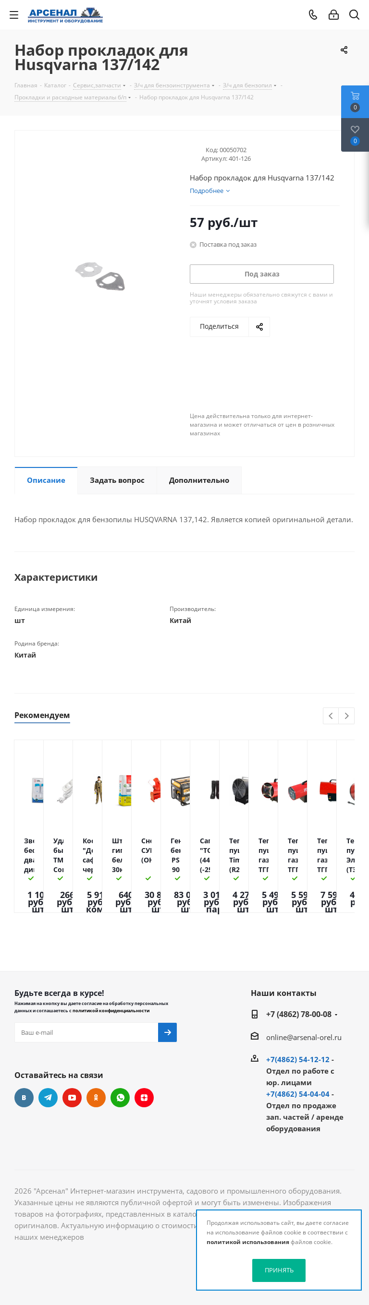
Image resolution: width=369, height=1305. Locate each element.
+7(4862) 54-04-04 (298, 1094)
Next (347, 716)
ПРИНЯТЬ (279, 1270)
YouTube (72, 1097)
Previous (331, 716)
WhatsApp (120, 1097)
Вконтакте (24, 1097)
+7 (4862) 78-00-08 (299, 1014)
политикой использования (248, 1242)
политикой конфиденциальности (111, 1010)
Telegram (48, 1097)
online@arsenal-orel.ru (304, 1037)
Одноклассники (96, 1097)
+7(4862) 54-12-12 (298, 1059)
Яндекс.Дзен (144, 1097)
